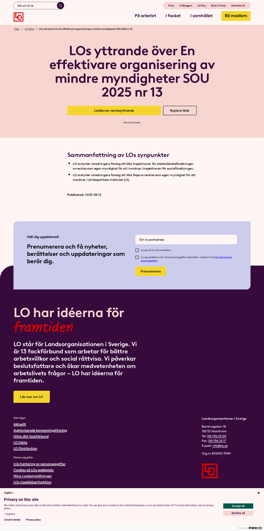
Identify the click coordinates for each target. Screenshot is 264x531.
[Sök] (60, 5)
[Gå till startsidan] (18, 17)
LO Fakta (29, 29)
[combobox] (38, 5)
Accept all (238, 506)
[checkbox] (137, 250)
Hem (16, 29)
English (9, 492)
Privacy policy (33, 519)
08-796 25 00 (216, 436)
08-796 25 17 (217, 441)
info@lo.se (219, 446)
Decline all (238, 513)
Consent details (12, 519)
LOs (216, 257)
